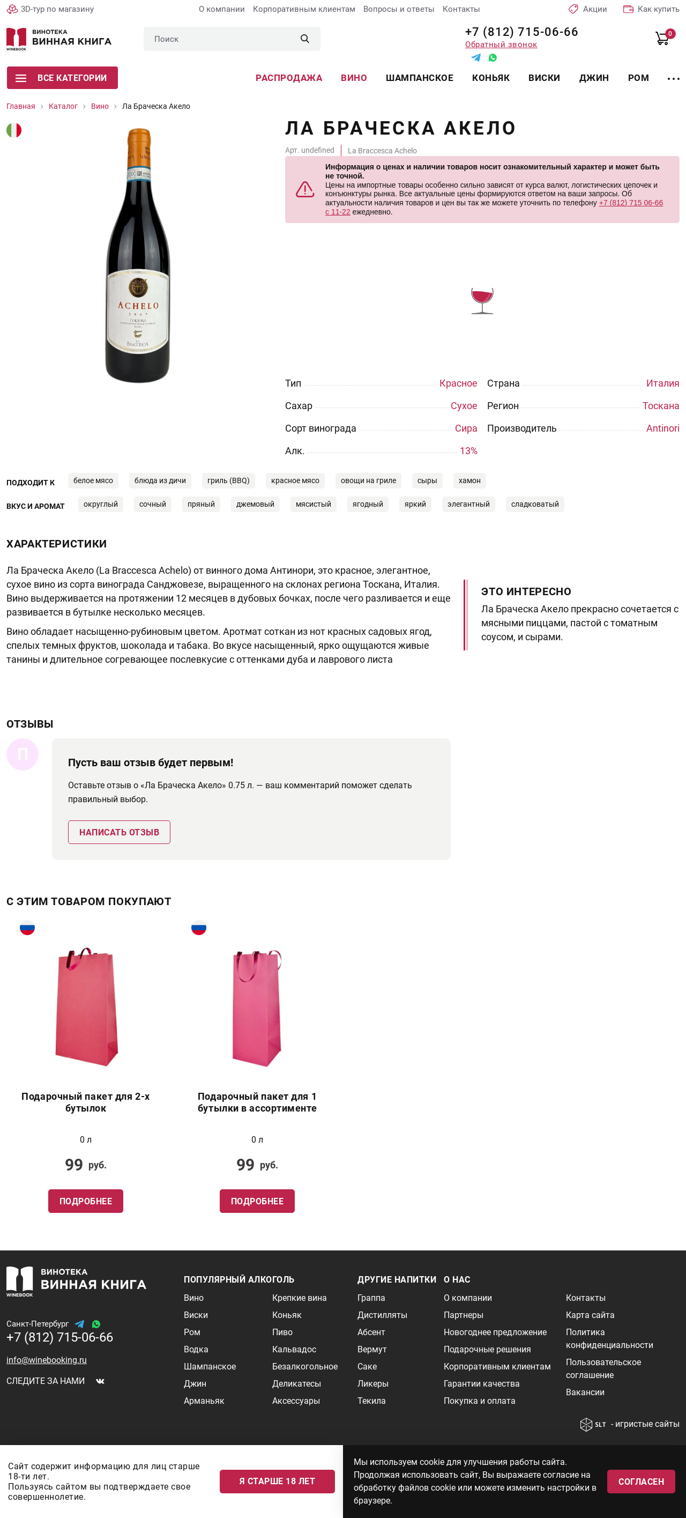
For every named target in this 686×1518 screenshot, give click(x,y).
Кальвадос (294, 1349)
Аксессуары (296, 1401)
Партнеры (463, 1315)
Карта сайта (590, 1315)
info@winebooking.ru (46, 1360)
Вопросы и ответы (399, 9)
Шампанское (419, 77)
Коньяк (491, 77)
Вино (354, 77)
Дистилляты (382, 1315)
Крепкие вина (299, 1298)
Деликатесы (296, 1384)
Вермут (372, 1349)
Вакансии (585, 1392)
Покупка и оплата (480, 1401)
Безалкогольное (305, 1366)
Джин (594, 77)
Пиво (282, 1332)
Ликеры (373, 1384)
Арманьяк (204, 1401)
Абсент (371, 1332)
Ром (639, 77)
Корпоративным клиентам (304, 9)
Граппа (371, 1298)
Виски (544, 77)
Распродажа (289, 77)
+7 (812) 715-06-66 (518, 32)
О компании (222, 9)
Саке (367, 1366)
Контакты (461, 9)
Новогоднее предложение (495, 1332)
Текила (371, 1401)
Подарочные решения (487, 1349)
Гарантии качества (482, 1384)
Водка (196, 1349)
